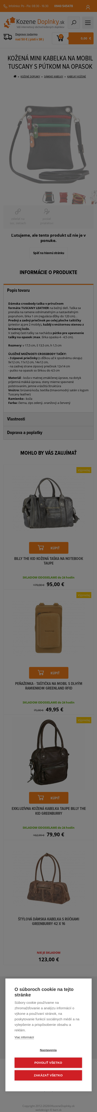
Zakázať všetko (48, 1075)
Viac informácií (24, 1037)
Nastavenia (48, 1050)
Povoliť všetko (48, 1062)
